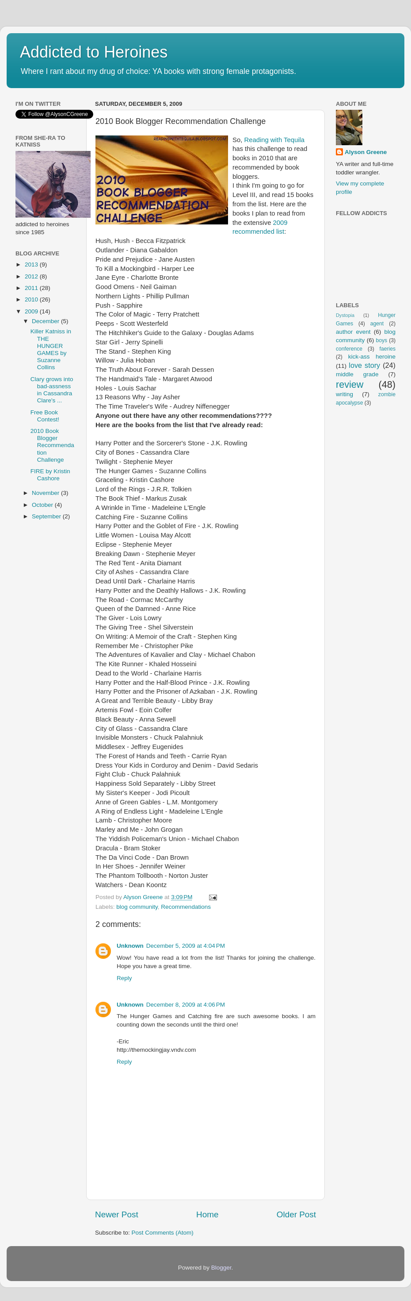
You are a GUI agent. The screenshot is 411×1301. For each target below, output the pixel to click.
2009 (32, 311)
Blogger (221, 1267)
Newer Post (116, 1214)
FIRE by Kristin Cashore (50, 475)
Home (207, 1214)
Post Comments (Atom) (163, 1232)
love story (364, 365)
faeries (388, 349)
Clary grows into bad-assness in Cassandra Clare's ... (51, 390)
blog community (137, 906)
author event (353, 331)
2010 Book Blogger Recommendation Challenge (52, 445)
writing (344, 394)
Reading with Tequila (274, 139)
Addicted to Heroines (93, 52)
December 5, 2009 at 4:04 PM (185, 945)
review (349, 384)
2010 (32, 299)
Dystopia (345, 315)
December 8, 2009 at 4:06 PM (185, 1004)
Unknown (130, 945)
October (43, 505)
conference (349, 349)
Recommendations (186, 906)
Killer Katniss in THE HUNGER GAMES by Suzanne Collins (50, 349)
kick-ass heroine (372, 356)
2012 (32, 276)
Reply (124, 978)
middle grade (357, 374)
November (46, 493)
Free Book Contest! (44, 416)
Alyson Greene (143, 897)
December (46, 321)
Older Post (296, 1214)
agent (377, 323)
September (47, 516)
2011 (32, 288)
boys (382, 340)
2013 (32, 264)
